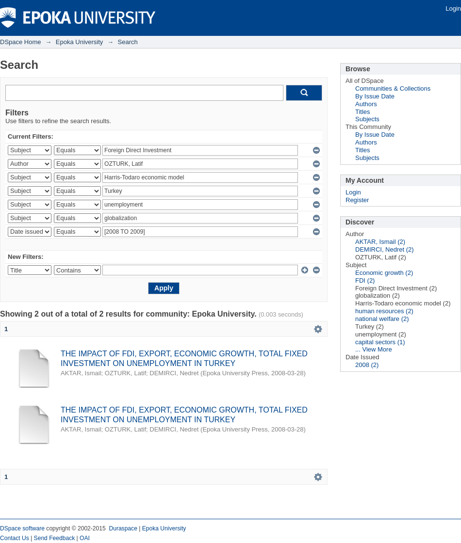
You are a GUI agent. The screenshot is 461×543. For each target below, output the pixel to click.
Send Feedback (54, 538)
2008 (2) (367, 364)
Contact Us (14, 538)
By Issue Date (375, 96)
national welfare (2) (382, 318)
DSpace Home (20, 42)
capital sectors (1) (380, 342)
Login (453, 8)
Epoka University (79, 42)
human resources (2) (384, 311)
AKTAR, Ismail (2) (380, 241)
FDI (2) (365, 280)
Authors (366, 104)
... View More (373, 349)
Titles (362, 111)
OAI (85, 538)
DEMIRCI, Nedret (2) (384, 249)
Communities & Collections (392, 88)
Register (357, 200)
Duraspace (123, 528)
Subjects (367, 119)
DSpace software (22, 528)
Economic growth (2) (384, 272)
